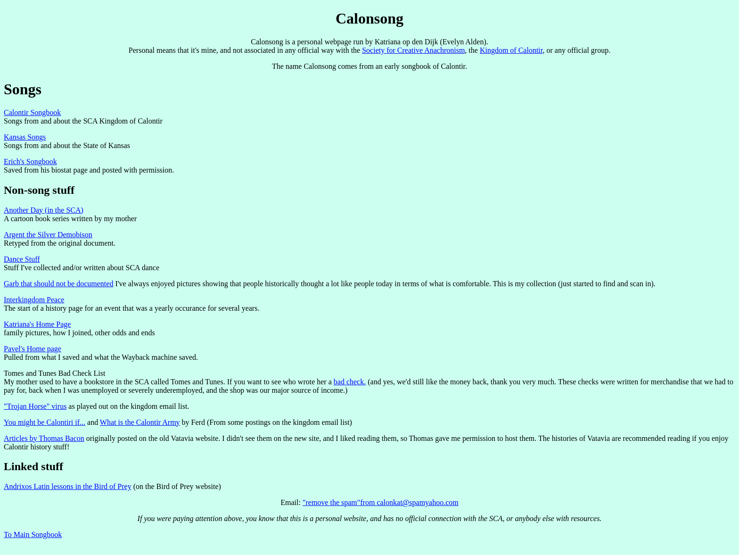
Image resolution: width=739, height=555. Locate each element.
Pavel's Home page (32, 349)
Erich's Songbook (30, 161)
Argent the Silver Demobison (48, 235)
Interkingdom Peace (34, 300)
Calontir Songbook (32, 112)
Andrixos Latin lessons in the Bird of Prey (67, 486)
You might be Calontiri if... (44, 422)
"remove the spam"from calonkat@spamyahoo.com (381, 502)
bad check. (350, 382)
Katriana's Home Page (37, 324)
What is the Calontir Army (140, 422)
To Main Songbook (33, 534)
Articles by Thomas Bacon (44, 438)
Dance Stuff (22, 259)
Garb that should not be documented (58, 284)
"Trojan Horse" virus (35, 406)
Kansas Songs (25, 137)
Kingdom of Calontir (511, 50)
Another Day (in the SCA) (43, 210)
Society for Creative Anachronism (413, 50)
